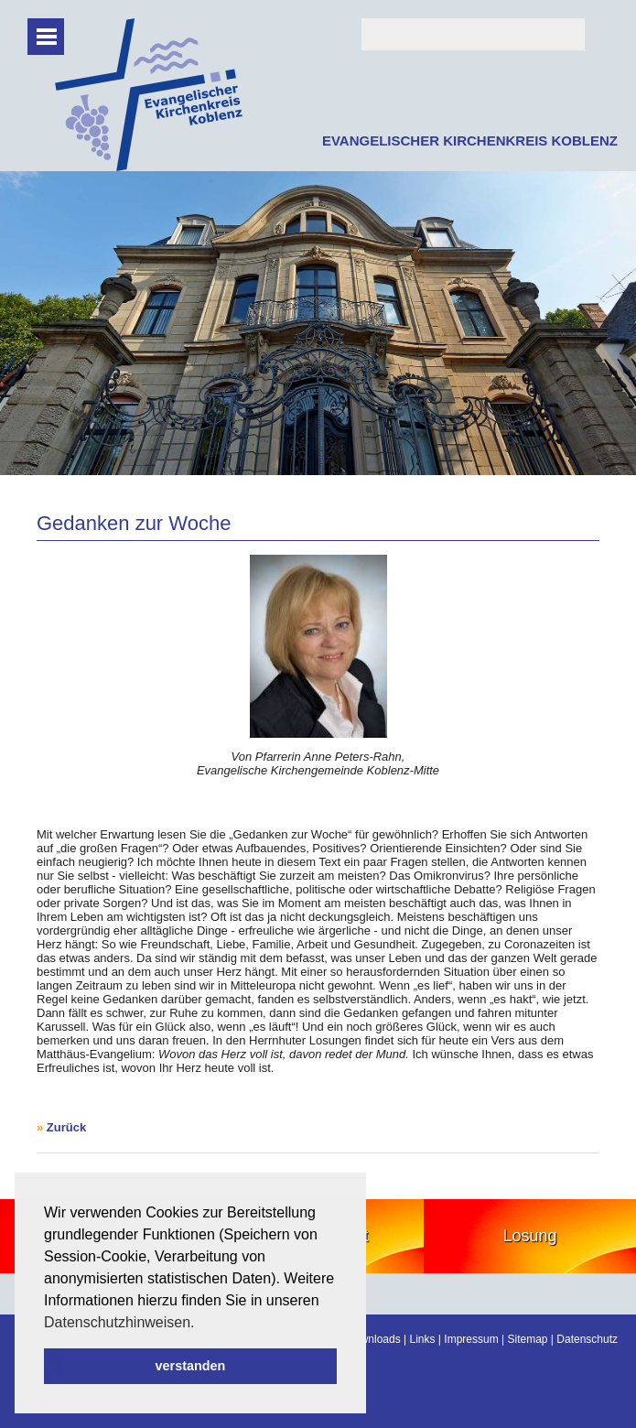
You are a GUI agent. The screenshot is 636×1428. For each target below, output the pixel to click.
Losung (530, 1236)
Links (423, 1339)
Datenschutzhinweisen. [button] (119, 1322)
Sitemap (527, 1339)
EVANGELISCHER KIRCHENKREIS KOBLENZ (470, 140)
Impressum (471, 1339)
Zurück (66, 1127)
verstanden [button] (191, 1365)
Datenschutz (587, 1339)
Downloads (373, 1339)
